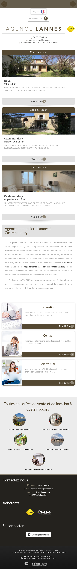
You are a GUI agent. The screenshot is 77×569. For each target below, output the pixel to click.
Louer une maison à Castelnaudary (20, 449)
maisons (68, 263)
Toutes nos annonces (58, 552)
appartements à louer (35, 267)
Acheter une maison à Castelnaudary (38, 469)
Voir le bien (38, 101)
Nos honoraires (37, 552)
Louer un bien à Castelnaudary (19, 429)
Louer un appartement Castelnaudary (55, 429)
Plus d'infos (66, 326)
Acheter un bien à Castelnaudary (57, 449)
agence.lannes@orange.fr (40, 40)
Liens (44, 552)
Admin (49, 552)
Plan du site (15, 552)
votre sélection (35, 18)
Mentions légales (25, 552)
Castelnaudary (58, 267)
